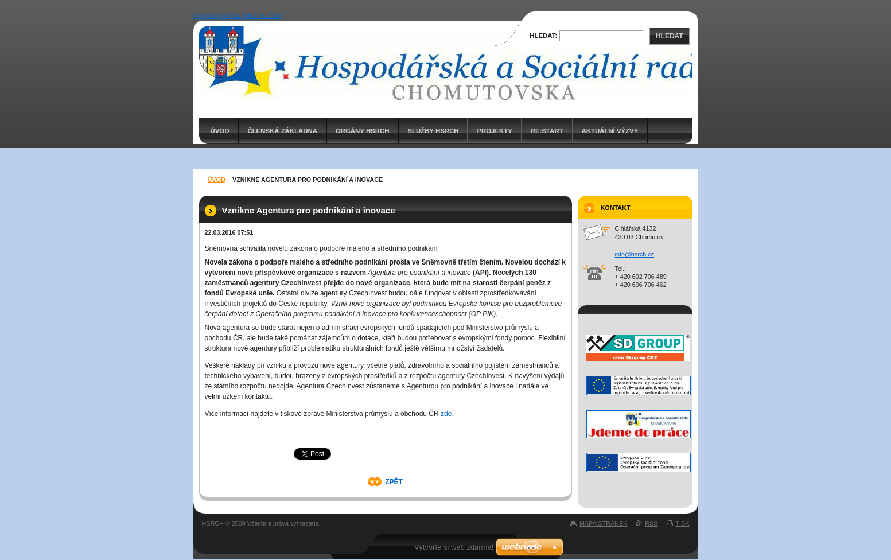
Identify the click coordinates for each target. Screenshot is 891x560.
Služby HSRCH (432, 130)
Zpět (394, 482)
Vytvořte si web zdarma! (453, 547)
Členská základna (282, 130)
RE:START (547, 130)
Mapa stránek (603, 523)
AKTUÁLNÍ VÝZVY (610, 130)
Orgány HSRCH (362, 130)
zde (446, 414)
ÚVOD (220, 130)
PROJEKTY (494, 130)
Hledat (669, 36)
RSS (651, 523)
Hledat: (543, 35)
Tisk (683, 523)
